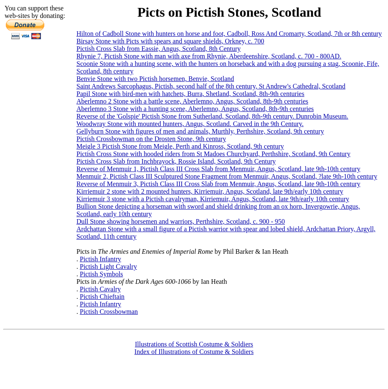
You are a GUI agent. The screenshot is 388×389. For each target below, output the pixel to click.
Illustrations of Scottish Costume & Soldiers (194, 344)
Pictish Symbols (101, 274)
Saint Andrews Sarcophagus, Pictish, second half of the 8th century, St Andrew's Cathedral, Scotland (210, 86)
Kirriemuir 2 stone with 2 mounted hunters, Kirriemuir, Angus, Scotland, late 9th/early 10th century (209, 191)
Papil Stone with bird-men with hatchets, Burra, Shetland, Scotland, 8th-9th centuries (190, 93)
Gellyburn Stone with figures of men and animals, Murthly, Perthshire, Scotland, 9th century (200, 131)
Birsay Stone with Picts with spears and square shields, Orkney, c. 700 (170, 41)
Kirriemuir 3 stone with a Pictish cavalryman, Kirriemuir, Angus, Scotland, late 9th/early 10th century (212, 198)
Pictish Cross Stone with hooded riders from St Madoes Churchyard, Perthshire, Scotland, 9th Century (213, 153)
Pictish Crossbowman (109, 311)
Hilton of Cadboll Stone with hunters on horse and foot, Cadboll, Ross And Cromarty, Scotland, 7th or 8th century (229, 33)
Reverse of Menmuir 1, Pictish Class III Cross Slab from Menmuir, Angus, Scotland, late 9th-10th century (218, 168)
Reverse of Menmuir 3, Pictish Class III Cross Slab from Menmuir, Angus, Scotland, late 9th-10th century (218, 183)
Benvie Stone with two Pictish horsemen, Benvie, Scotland (155, 78)
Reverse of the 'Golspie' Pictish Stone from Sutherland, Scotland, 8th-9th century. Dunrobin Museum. (212, 116)
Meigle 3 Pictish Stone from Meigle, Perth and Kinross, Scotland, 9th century (180, 146)
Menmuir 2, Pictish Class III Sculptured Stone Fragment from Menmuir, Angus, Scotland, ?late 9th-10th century (226, 176)
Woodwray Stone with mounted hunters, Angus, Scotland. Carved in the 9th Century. (190, 123)
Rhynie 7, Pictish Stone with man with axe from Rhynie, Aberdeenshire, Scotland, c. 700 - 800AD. (208, 56)
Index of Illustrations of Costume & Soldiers (194, 351)
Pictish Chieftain (102, 296)
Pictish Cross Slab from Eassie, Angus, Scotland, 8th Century (158, 48)
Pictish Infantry (100, 259)
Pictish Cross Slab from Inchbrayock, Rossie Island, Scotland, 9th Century (176, 161)
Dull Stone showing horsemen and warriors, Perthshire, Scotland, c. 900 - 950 (180, 221)
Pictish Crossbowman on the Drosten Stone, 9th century (151, 138)
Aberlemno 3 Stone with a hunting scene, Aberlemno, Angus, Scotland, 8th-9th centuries (195, 108)
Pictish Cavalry (100, 289)
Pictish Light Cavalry (108, 266)
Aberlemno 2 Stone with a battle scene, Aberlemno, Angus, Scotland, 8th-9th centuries (192, 101)
